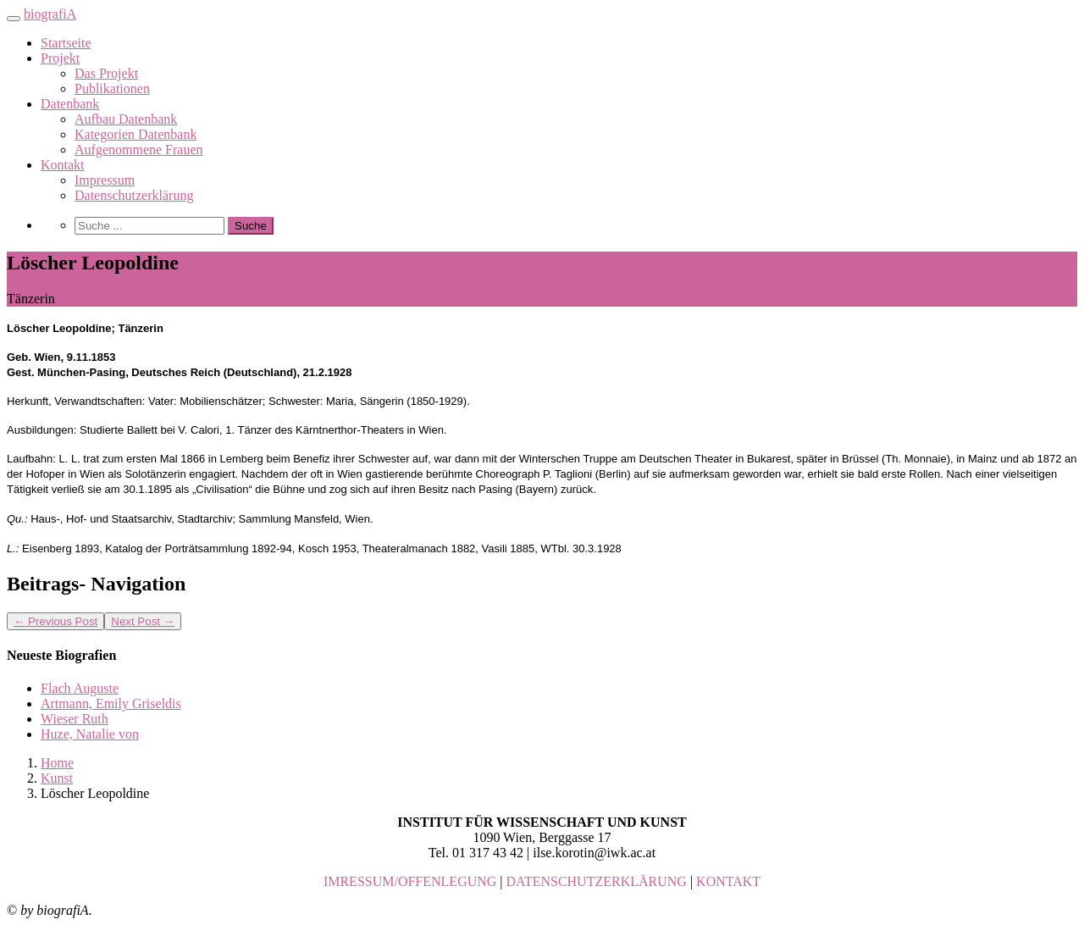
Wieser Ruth (74, 719)
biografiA (50, 14)
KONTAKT (728, 881)
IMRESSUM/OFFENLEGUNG (410, 881)
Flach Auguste (80, 688)
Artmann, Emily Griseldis (111, 703)
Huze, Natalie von (90, 734)
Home (57, 763)
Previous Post (55, 621)
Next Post (142, 621)
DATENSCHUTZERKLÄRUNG (596, 881)
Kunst (57, 778)
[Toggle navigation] (13, 18)
